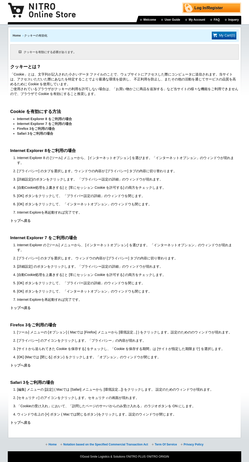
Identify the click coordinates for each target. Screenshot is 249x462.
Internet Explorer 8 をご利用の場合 (44, 119)
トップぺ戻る (20, 308)
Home (17, 35)
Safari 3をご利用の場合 (35, 133)
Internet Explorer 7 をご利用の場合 (44, 124)
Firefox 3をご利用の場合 (36, 129)
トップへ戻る (20, 221)
